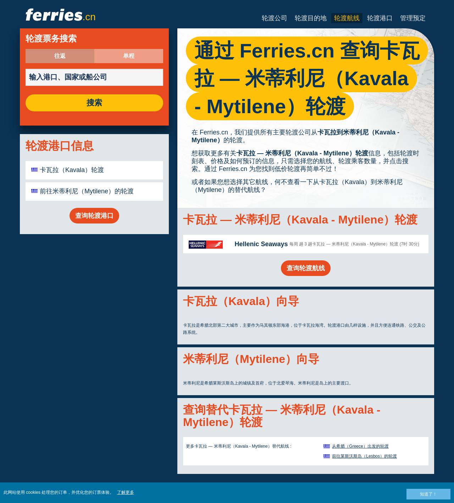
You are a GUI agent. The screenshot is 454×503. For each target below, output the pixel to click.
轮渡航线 (347, 18)
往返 (60, 56)
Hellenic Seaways (261, 244)
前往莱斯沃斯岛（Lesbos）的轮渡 (364, 456)
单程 (128, 56)
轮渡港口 (380, 18)
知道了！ (428, 494)
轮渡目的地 (311, 18)
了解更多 (125, 492)
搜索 (94, 103)
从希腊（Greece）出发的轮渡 (360, 446)
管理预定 (413, 18)
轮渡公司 (274, 18)
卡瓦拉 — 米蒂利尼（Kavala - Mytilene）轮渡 (302, 153)
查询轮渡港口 (94, 215)
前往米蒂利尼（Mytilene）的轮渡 (87, 191)
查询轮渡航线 (306, 268)
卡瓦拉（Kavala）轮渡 (72, 170)
